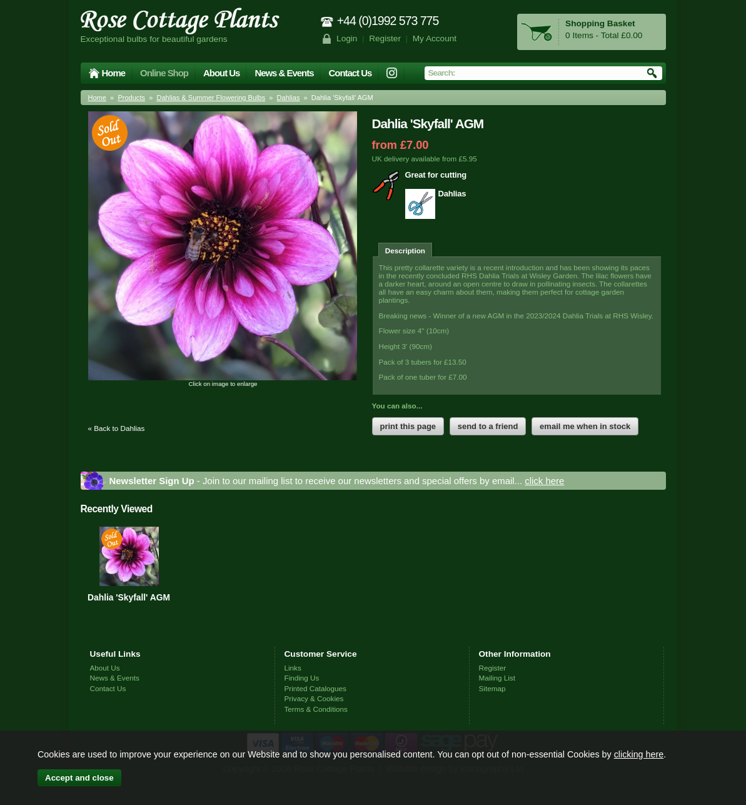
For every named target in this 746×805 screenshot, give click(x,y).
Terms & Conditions (316, 709)
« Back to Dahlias (116, 428)
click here (544, 480)
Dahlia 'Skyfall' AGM (129, 597)
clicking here (638, 754)
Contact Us (349, 73)
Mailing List (497, 678)
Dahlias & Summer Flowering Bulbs (210, 97)
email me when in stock (585, 426)
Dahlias (288, 97)
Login (346, 38)
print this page (408, 426)
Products (131, 97)
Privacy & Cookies (314, 698)
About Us (221, 73)
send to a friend (488, 426)
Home (114, 73)
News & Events (284, 73)
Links (293, 668)
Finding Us (302, 678)
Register (385, 38)
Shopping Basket (600, 23)
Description (405, 250)
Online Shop (164, 73)
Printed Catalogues (315, 688)
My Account (435, 38)
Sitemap (492, 688)
